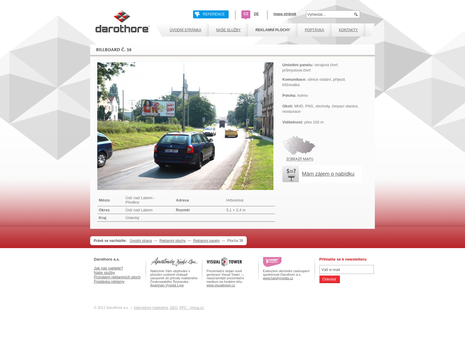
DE (256, 14)
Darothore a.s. (107, 259)
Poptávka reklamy (109, 281)
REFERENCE (214, 14)
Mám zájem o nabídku (328, 174)
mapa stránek (284, 14)
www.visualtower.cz (221, 285)
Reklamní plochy (172, 241)
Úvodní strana (141, 241)
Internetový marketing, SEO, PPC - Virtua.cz (169, 308)
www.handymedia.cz (278, 278)
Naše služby (104, 272)
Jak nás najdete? (108, 268)
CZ (245, 14)
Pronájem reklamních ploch (117, 277)
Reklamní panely (206, 241)
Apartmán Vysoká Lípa (167, 285)
